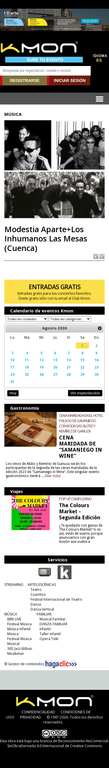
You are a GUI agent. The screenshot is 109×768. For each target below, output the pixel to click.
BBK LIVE (14, 619)
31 (12, 381)
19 (42, 367)
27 (55, 374)
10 (12, 360)
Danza (36, 604)
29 (82, 374)
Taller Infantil (50, 633)
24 (12, 374)
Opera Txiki (49, 638)
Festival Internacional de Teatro (56, 599)
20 (55, 367)
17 (12, 367)
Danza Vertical (42, 609)
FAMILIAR (44, 614)
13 (55, 360)
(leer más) (52, 476)
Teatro (36, 589)
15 (82, 360)
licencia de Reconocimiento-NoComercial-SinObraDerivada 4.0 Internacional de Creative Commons (58, 743)
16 (96, 360)
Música (13, 633)
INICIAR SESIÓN (70, 80)
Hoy (13, 393)
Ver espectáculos (85, 393)
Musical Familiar (53, 619)
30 (96, 374)
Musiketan (15, 653)
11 (27, 360)
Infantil (45, 628)
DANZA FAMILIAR (53, 624)
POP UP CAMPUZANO (75, 498)
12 (42, 360)
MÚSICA (10, 614)
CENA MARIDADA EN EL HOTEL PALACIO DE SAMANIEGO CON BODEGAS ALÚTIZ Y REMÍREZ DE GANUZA (81, 423)
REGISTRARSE (24, 80)
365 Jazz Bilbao (19, 648)
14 (69, 360)
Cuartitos (38, 594)
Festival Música (19, 624)
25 (27, 374)
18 (27, 367)
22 (82, 367)
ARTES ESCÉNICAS (42, 584)
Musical (13, 643)
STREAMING (13, 584)
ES (99, 60)
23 (96, 367)
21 (69, 367)
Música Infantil (19, 628)
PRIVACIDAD (30, 717)
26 (42, 374)
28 (69, 374)
